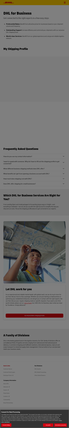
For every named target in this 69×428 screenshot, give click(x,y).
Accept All (48, 425)
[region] (34, 419)
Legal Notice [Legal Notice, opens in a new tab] (7, 422)
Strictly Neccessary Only (60, 425)
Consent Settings (6, 425)
